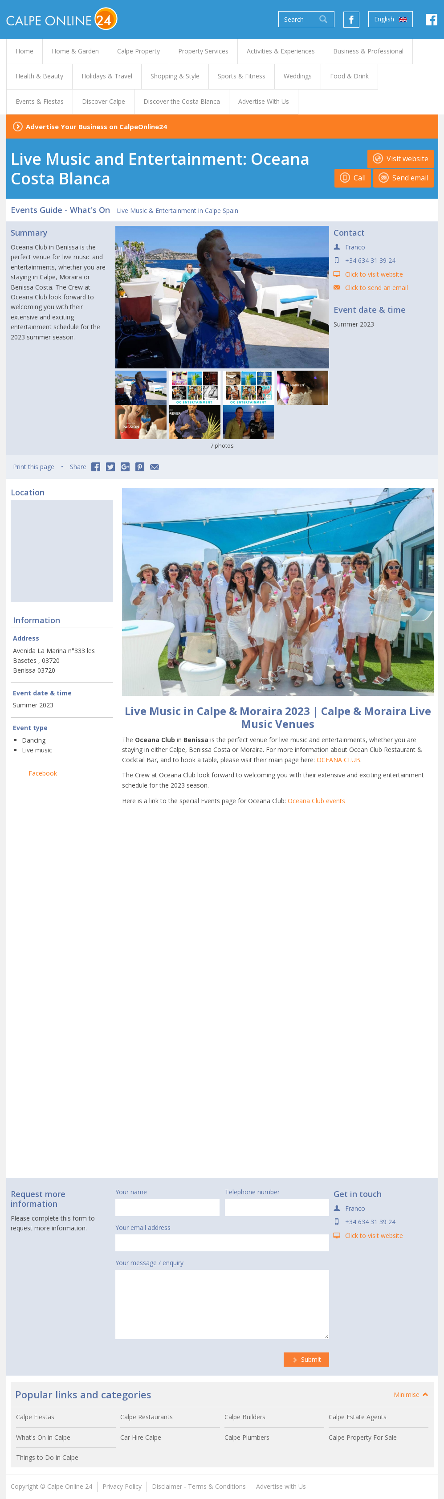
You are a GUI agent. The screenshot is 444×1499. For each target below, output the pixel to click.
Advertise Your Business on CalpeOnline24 (96, 126)
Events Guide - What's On (60, 209)
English (390, 19)
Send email (403, 178)
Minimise (411, 1394)
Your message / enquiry (149, 1262)
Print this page (33, 466)
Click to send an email (376, 287)
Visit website (400, 158)
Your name (131, 1192)
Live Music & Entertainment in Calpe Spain (177, 210)
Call (353, 178)
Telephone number (252, 1192)
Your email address (143, 1227)
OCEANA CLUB (338, 760)
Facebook (43, 773)
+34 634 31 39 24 (370, 260)
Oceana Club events (316, 800)
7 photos (222, 445)
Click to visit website (374, 274)
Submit (306, 1359)
